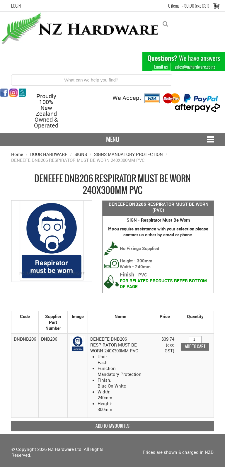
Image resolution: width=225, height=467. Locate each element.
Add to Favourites (112, 425)
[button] (78, 343)
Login (16, 6)
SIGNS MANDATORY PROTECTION (128, 154)
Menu (112, 139)
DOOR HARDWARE (48, 154)
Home (17, 154)
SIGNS (80, 154)
